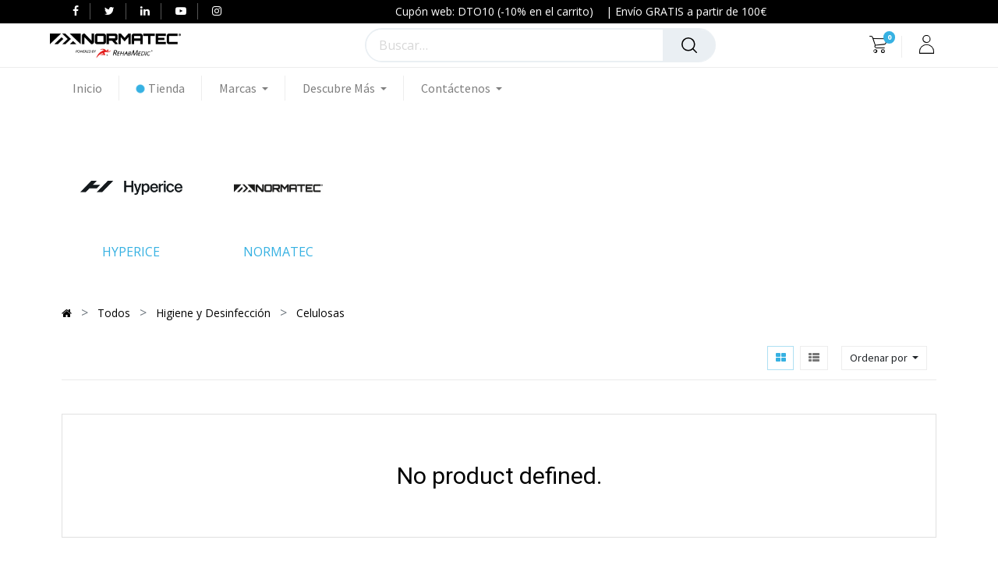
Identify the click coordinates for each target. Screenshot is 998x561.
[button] (884, 358)
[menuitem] (96, 88)
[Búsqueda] (689, 45)
